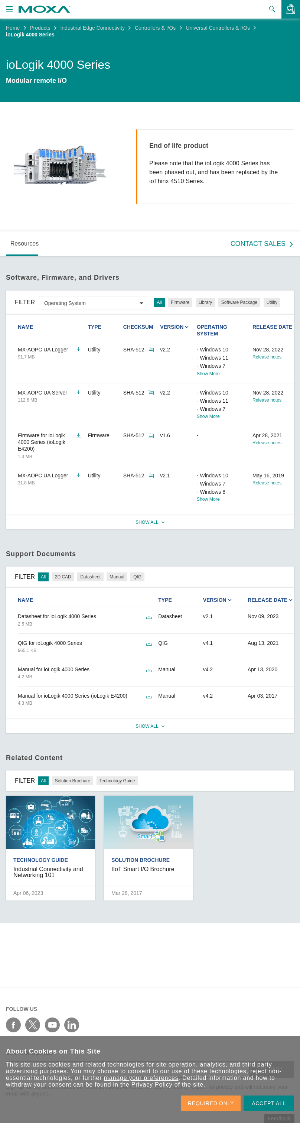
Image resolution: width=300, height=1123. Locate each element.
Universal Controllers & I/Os (218, 28)
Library (205, 302)
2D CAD (63, 577)
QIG (137, 577)
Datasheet (90, 577)
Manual (117, 577)
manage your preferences (141, 1078)
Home (13, 28)
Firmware (180, 302)
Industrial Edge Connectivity (92, 28)
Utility (272, 302)
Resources (24, 243)
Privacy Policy (152, 1084)
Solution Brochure (72, 780)
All (159, 302)
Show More (208, 373)
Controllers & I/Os (155, 28)
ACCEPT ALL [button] (269, 1103)
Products (40, 28)
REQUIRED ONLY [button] (211, 1103)
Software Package (239, 302)
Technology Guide (117, 780)
